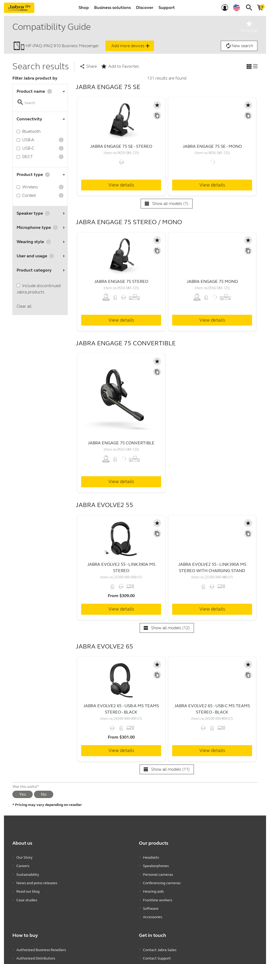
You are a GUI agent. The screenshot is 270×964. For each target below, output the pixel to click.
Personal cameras (158, 873)
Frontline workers (157, 896)
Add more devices (131, 46)
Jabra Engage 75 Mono (212, 281)
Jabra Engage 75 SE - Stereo (121, 146)
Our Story (24, 857)
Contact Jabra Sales (159, 944)
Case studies (26, 896)
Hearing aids (153, 889)
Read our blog (28, 889)
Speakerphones (156, 865)
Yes (22, 794)
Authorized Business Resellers (41, 944)
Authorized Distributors (35, 952)
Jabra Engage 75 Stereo (121, 281)
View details (121, 185)
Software (150, 904)
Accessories (152, 912)
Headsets (151, 857)
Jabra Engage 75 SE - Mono (212, 146)
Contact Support (157, 952)
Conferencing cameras (162, 881)
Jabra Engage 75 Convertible (121, 442)
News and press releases (36, 881)
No (43, 794)
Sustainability (27, 873)
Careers (22, 865)
